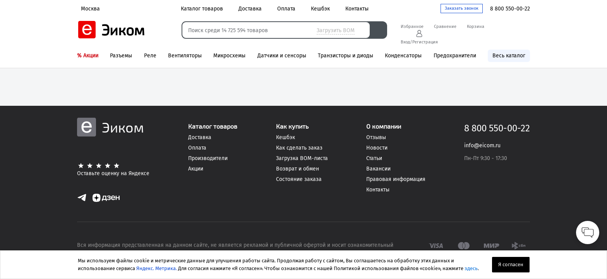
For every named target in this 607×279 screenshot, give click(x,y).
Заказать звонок (461, 8)
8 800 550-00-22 (510, 8)
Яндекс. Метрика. (156, 268)
